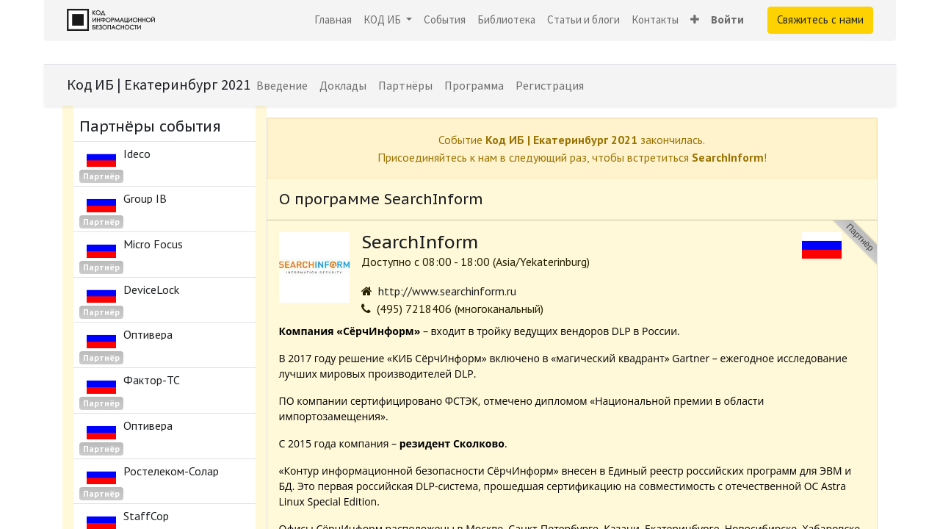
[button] (694, 20)
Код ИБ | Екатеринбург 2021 (158, 84)
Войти (727, 19)
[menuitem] (333, 20)
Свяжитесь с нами (820, 19)
